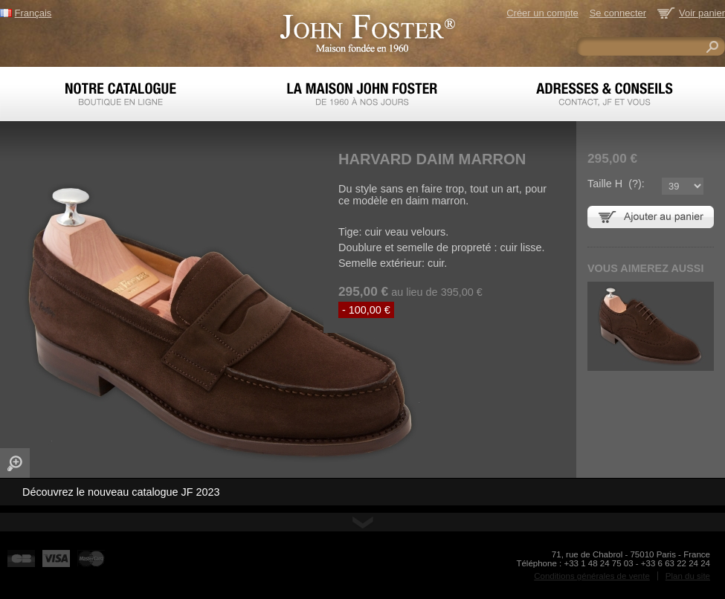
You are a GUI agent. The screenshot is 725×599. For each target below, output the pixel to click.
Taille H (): (616, 184)
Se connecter (618, 13)
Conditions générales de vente (592, 576)
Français (33, 13)
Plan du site (688, 576)
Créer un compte (542, 13)
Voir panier (702, 13)
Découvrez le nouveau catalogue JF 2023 (121, 492)
